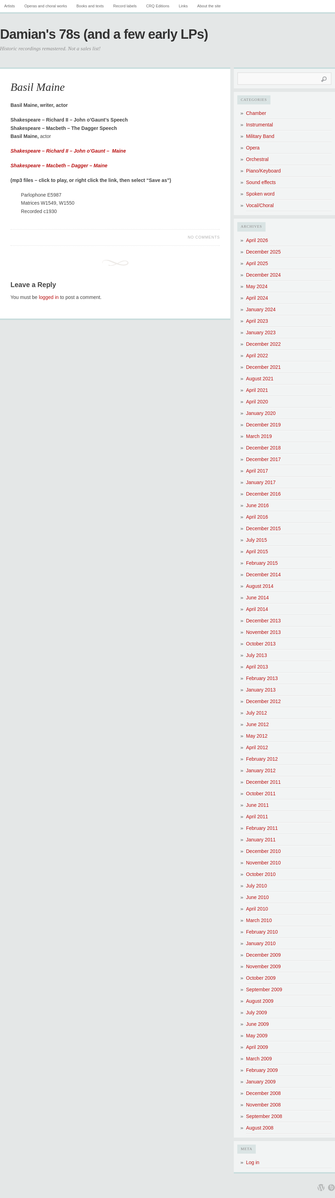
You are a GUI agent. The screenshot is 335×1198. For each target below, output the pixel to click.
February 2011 (262, 828)
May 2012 (256, 736)
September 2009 (264, 989)
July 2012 (256, 713)
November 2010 (263, 862)
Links (183, 6)
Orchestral (257, 159)
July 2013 (256, 655)
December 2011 (263, 782)
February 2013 (262, 678)
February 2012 (262, 759)
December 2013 (263, 620)
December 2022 (263, 344)
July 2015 (256, 540)
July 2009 (256, 1012)
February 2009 (262, 1070)
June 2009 (257, 1024)
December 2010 (263, 851)
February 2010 (262, 932)
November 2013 (263, 632)
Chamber (256, 113)
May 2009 (256, 1035)
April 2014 (257, 609)
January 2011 (261, 839)
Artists (9, 6)
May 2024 (256, 286)
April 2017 (257, 471)
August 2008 (260, 1128)
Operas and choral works (45, 6)
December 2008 (263, 1093)
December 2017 (263, 459)
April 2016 (257, 517)
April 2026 (257, 240)
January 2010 (261, 943)
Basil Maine (37, 87)
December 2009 (263, 955)
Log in (252, 1162)
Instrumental (259, 124)
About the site (209, 6)
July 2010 (256, 886)
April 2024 (257, 298)
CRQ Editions (158, 6)
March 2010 (259, 920)
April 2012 (257, 747)
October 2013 (261, 644)
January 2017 (261, 482)
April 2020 (257, 401)
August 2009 (260, 1001)
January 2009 (261, 1081)
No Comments (204, 237)
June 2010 (257, 897)
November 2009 (263, 966)
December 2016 (263, 494)
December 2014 (263, 574)
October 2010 (261, 874)
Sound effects (261, 182)
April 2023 (257, 321)
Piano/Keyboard (263, 171)
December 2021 (263, 367)
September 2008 (264, 1116)
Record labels (124, 6)
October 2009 (261, 978)
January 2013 (261, 690)
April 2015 (257, 551)
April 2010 (257, 909)
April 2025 (257, 263)
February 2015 (262, 563)
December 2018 (263, 448)
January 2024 (261, 309)
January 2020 (261, 413)
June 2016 (257, 505)
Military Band (260, 136)
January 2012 (261, 770)
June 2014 (257, 597)
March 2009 (259, 1058)
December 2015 (263, 528)
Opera (253, 148)
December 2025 (263, 252)
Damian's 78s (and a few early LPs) (104, 34)
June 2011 (257, 805)
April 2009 (257, 1047)
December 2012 (263, 701)
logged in (49, 297)
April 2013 (257, 667)
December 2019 (263, 425)
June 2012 (257, 724)
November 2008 (263, 1105)
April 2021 (257, 390)
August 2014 (260, 586)
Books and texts (90, 6)
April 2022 (257, 355)
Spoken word (260, 194)
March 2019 (259, 436)
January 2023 (261, 332)
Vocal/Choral (260, 205)
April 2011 (257, 816)
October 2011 (261, 793)
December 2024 (263, 275)
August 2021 (260, 378)
